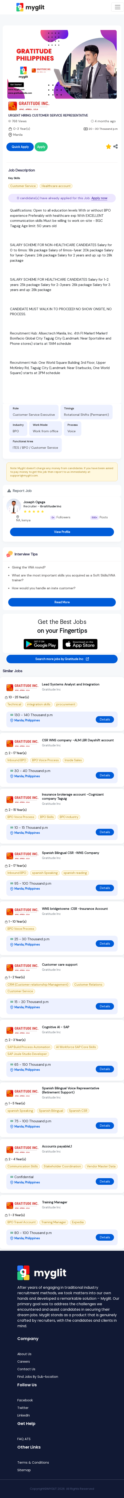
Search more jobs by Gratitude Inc (62, 659)
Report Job (19, 490)
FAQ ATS (24, 1439)
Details (105, 719)
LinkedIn (23, 1415)
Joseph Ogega (34, 502)
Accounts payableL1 (57, 1146)
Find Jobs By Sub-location (37, 1377)
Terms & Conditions (33, 1463)
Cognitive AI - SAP (55, 1027)
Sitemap (24, 1470)
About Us (24, 1354)
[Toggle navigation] (117, 7)
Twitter (22, 1408)
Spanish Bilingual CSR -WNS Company (70, 853)
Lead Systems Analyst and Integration (70, 684)
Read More (62, 602)
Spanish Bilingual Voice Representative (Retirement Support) (70, 1090)
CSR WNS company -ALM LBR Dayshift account (78, 740)
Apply (41, 147)
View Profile (62, 532)
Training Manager (54, 1202)
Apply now (99, 198)
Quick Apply (20, 147)
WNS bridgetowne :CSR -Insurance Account (75, 909)
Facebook (25, 1400)
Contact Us (26, 1369)
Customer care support (60, 964)
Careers (23, 1362)
